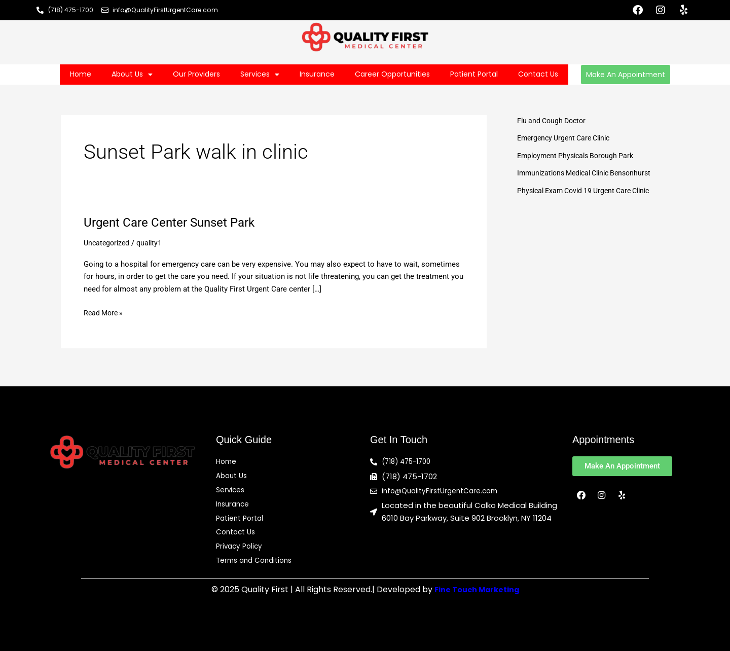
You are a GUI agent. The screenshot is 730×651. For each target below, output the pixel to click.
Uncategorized (108, 242)
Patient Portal (474, 74)
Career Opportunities (392, 74)
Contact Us (538, 74)
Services (259, 74)
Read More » (105, 312)
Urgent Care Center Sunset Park (176, 222)
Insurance (317, 74)
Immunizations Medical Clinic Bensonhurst (589, 172)
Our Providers (196, 74)
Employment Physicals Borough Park (579, 155)
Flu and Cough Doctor (554, 120)
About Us (132, 74)
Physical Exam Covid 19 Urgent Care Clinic (589, 190)
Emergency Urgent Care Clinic (567, 137)
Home (80, 74)
